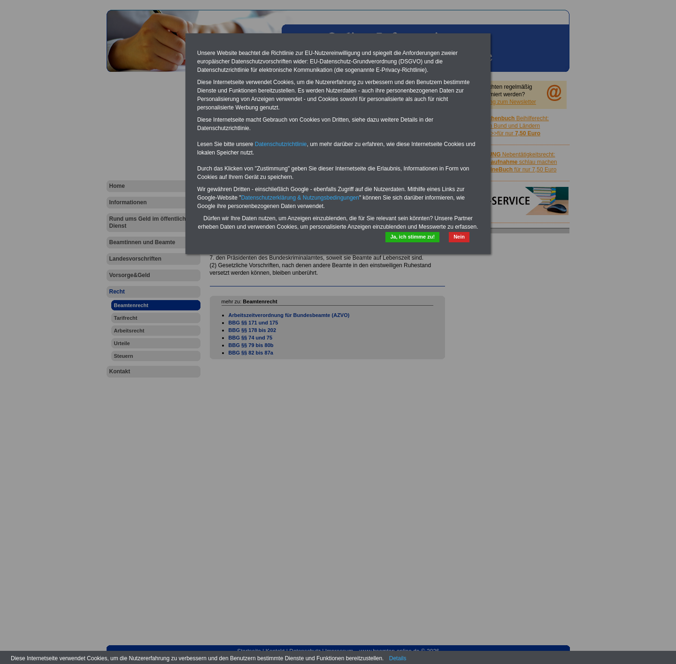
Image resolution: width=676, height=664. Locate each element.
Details (398, 658)
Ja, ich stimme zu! (412, 236)
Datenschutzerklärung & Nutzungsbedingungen (300, 197)
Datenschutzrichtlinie (281, 144)
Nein (459, 236)
